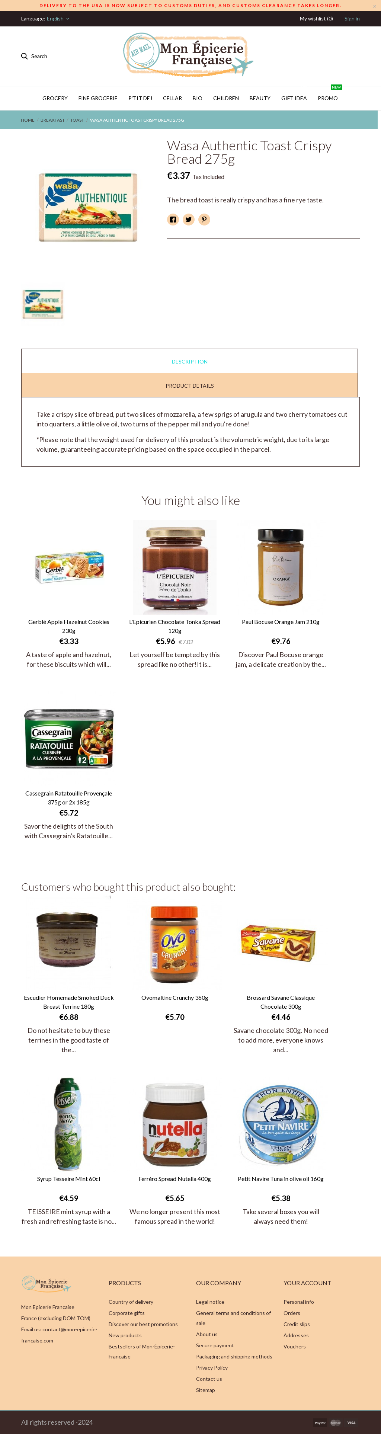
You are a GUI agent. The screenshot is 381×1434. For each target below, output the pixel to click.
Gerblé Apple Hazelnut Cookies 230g (68, 626)
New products (125, 1335)
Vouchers (295, 1346)
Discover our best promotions (143, 1324)
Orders (292, 1313)
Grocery (55, 98)
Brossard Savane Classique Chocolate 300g (281, 1002)
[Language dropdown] (58, 18)
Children (226, 98)
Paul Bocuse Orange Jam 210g (281, 621)
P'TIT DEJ (140, 98)
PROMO (330, 93)
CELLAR (172, 98)
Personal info (299, 1302)
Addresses (296, 1335)
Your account (308, 1282)
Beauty (260, 98)
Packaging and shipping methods (234, 1356)
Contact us (209, 1379)
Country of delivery (131, 1302)
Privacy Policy (212, 1367)
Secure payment (215, 1345)
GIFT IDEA (296, 93)
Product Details (190, 385)
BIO (197, 98)
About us (207, 1334)
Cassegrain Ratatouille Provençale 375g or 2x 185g (68, 798)
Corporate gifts (127, 1313)
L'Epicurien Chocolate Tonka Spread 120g (174, 626)
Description (190, 361)
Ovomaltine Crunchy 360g (174, 997)
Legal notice (210, 1302)
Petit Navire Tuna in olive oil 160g (281, 1178)
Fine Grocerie (98, 98)
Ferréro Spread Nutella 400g (174, 1178)
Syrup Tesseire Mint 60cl (68, 1178)
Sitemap (205, 1390)
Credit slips (297, 1324)
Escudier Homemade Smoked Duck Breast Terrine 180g (69, 1002)
